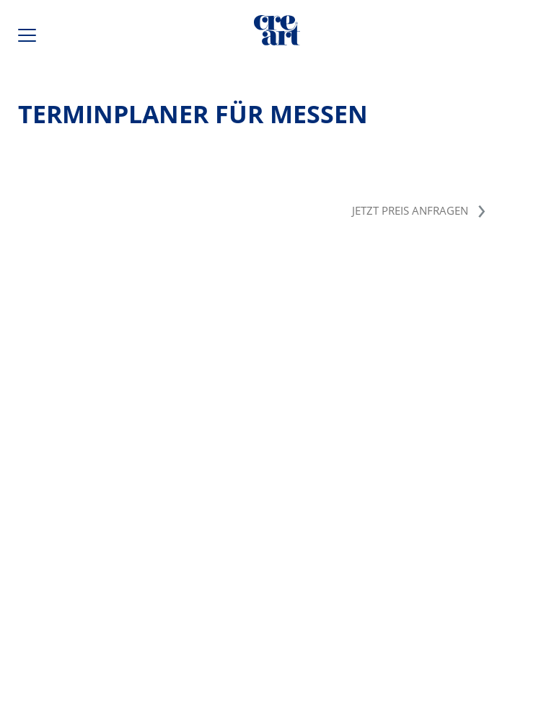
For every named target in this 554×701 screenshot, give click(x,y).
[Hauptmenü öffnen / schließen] (29, 39)
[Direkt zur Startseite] (277, 33)
